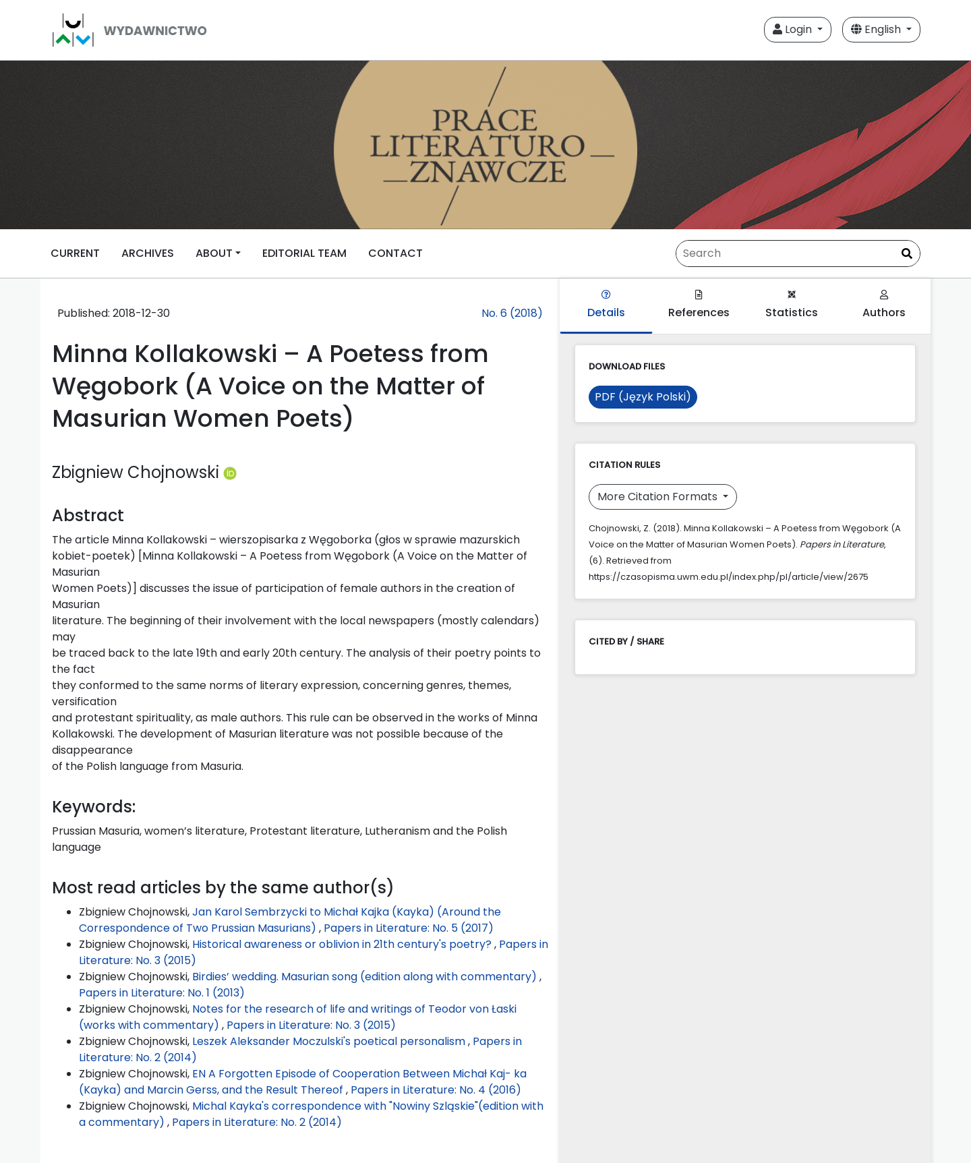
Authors (884, 305)
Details (606, 305)
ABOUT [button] (214, 253)
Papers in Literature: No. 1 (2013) (162, 993)
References (699, 305)
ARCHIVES (147, 253)
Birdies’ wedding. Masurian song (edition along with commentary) (365, 976)
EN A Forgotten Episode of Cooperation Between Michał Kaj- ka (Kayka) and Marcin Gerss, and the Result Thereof (303, 1082)
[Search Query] (798, 253)
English (877, 29)
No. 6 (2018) (512, 313)
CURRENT (75, 253)
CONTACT (395, 253)
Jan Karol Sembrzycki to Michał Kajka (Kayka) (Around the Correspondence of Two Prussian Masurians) (290, 920)
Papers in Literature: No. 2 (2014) (257, 1122)
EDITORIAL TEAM (304, 253)
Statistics (791, 305)
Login (794, 29)
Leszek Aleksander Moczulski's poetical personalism (330, 1041)
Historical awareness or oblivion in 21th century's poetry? (343, 944)
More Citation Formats (658, 496)
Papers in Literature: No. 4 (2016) (436, 1090)
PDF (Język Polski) (643, 397)
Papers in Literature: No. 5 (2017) (409, 928)
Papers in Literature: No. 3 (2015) (311, 1025)
